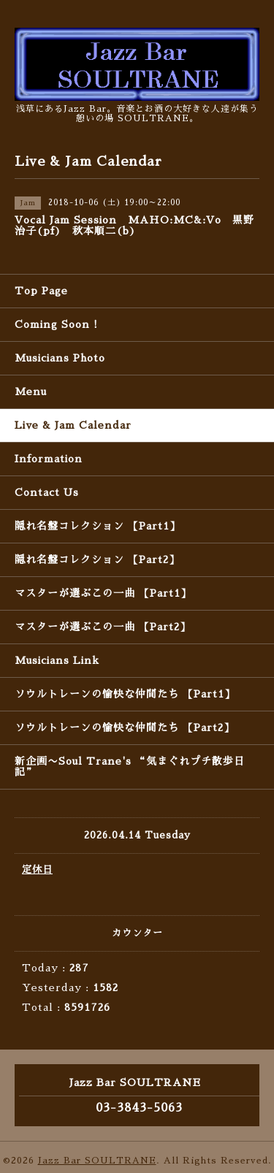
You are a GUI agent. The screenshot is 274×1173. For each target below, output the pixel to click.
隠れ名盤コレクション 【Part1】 (97, 526)
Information (49, 459)
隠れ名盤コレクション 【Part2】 (97, 559)
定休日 (37, 869)
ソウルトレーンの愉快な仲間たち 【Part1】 (125, 694)
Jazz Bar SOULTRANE (97, 1160)
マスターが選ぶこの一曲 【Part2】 (103, 627)
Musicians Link (57, 660)
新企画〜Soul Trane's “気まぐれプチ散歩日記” (130, 766)
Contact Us (47, 492)
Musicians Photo (60, 358)
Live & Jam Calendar (73, 425)
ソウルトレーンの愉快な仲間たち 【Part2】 (125, 727)
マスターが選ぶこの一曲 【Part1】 (103, 593)
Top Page (41, 291)
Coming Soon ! (56, 324)
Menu (31, 391)
